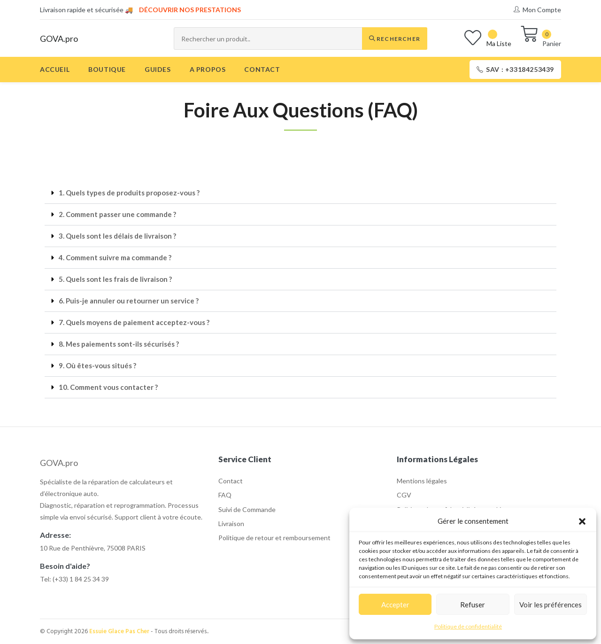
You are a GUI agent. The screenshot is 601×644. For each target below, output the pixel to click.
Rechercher (394, 38)
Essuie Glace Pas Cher (119, 631)
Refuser (472, 604)
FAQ (224, 495)
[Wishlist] (487, 39)
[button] (582, 521)
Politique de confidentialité (468, 626)
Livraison (231, 524)
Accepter (395, 604)
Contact (230, 481)
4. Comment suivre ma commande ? (115, 257)
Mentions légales (422, 481)
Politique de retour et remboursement (274, 538)
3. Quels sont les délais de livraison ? (117, 236)
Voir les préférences (550, 604)
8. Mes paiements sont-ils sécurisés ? (119, 344)
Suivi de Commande (247, 509)
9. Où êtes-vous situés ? (97, 365)
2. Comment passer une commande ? (117, 214)
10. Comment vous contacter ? (108, 387)
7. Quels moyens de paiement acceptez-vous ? (134, 322)
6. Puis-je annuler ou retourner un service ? (129, 300)
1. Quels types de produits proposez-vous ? (129, 192)
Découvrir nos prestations (190, 10)
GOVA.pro (59, 38)
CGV (404, 495)
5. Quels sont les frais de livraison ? (115, 279)
